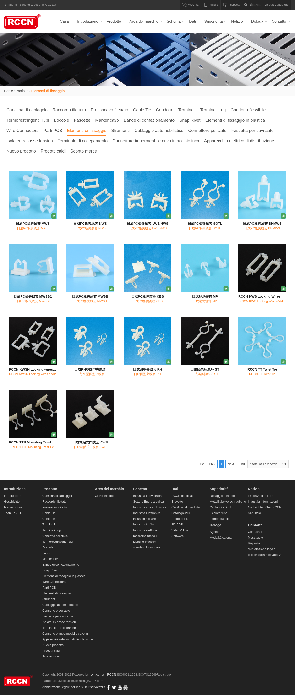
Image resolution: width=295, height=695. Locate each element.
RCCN (111, 674)
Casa (64, 21)
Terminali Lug (213, 110)
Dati (192, 21)
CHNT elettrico (105, 496)
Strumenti (120, 130)
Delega (257, 21)
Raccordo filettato (69, 110)
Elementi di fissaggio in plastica (235, 120)
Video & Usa (180, 530)
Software (177, 536)
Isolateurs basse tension (29, 140)
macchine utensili (145, 536)
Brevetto (177, 501)
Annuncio (254, 513)
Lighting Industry (144, 541)
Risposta (254, 543)
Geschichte (12, 501)
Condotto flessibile (248, 110)
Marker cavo (107, 120)
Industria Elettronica (147, 513)
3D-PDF (177, 524)
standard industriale (146, 547)
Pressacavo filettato (109, 110)
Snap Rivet (189, 120)
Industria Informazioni (263, 501)
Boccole (61, 120)
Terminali (186, 110)
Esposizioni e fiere (260, 496)
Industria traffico (144, 524)
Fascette (82, 120)
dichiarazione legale (261, 549)
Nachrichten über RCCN (264, 507)
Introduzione (87, 21)
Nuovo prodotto (21, 151)
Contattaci (255, 532)
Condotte (164, 110)
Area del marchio (143, 21)
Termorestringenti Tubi (27, 120)
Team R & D (12, 513)
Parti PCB (52, 130)
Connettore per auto (207, 130)
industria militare (144, 518)
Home (8, 91)
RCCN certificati (182, 496)
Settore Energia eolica (148, 501)
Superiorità (213, 21)
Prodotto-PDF (180, 518)
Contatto (279, 21)
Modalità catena (221, 537)
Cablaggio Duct (220, 507)
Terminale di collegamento (83, 140)
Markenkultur (13, 507)
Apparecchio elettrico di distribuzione (239, 140)
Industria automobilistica (149, 507)
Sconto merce (83, 151)
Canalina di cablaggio (27, 110)
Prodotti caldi (53, 151)
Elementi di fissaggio (48, 91)
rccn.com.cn (97, 674)
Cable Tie (142, 110)
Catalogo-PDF (181, 513)
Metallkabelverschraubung (228, 501)
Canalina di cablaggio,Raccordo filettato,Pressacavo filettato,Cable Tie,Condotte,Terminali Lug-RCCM (23, 21)
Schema (174, 21)
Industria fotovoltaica (147, 496)
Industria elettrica (145, 530)
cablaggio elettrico (222, 496)
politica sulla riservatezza (265, 555)
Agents (214, 532)
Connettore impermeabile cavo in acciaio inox (155, 140)
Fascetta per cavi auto (252, 130)
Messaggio (255, 537)
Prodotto (114, 21)
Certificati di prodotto (185, 507)
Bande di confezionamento (149, 120)
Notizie (237, 21)
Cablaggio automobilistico (158, 130)
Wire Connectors (22, 130)
